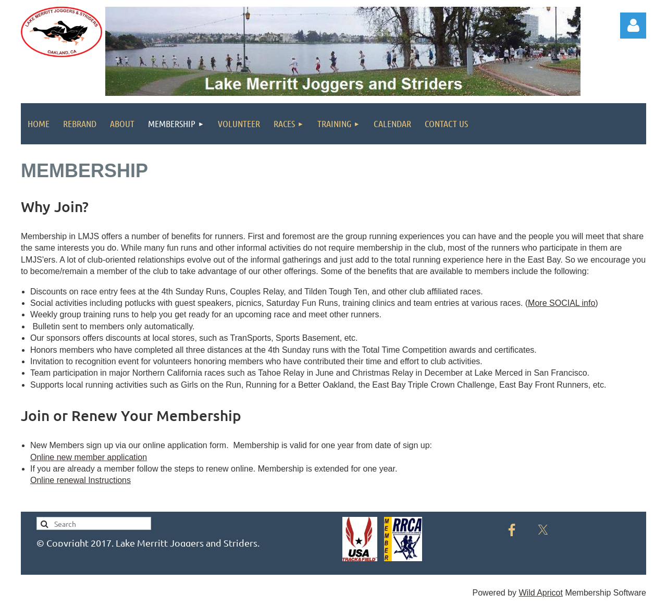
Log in (633, 26)
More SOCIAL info (561, 303)
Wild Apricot (540, 592)
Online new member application (88, 457)
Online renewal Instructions (80, 480)
